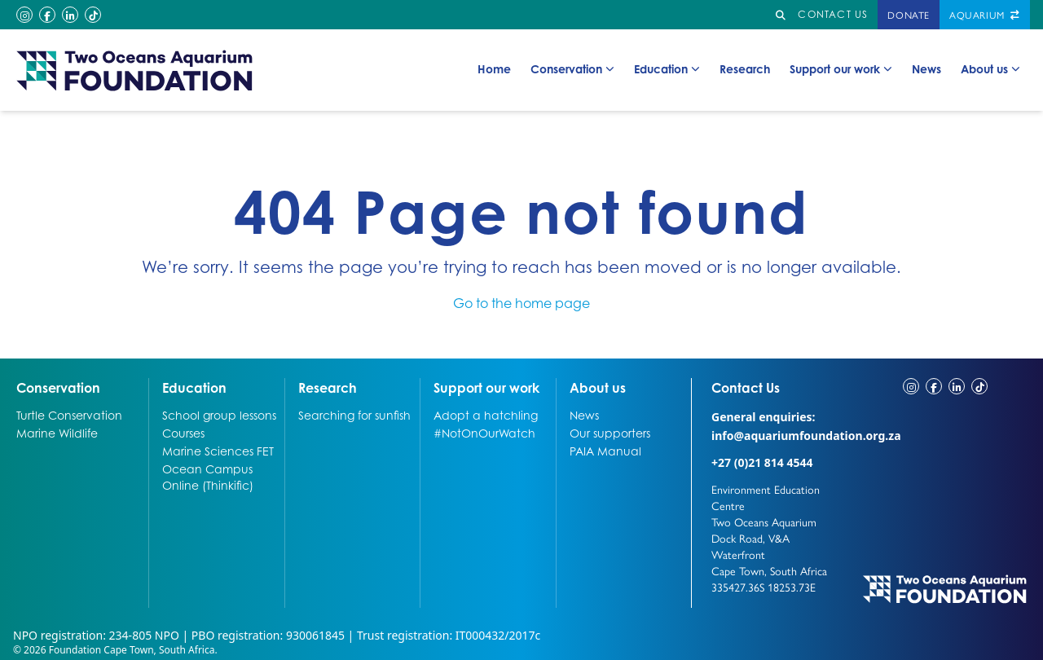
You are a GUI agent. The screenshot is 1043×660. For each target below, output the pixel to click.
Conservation (572, 69)
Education (667, 69)
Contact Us (776, 387)
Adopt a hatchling (485, 414)
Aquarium (984, 14)
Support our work (841, 69)
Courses (183, 432)
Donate (908, 14)
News (926, 68)
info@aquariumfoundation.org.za (806, 435)
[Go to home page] (135, 70)
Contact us (833, 14)
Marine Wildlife (57, 432)
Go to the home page (521, 302)
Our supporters (610, 432)
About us (990, 69)
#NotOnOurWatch (484, 432)
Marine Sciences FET (218, 450)
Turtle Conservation (69, 414)
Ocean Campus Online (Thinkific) (207, 476)
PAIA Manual (605, 450)
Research (745, 68)
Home (494, 68)
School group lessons (219, 414)
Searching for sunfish (354, 414)
